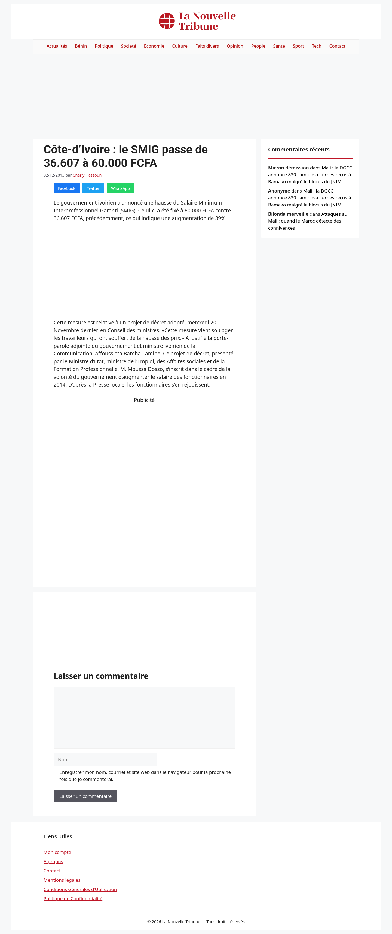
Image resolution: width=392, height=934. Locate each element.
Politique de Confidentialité (73, 898)
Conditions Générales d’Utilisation (80, 889)
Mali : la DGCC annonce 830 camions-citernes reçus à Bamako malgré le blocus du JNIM (310, 175)
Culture (180, 46)
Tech (316, 46)
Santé (279, 46)
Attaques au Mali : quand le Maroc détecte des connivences (307, 221)
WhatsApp (120, 188)
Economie (154, 46)
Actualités (57, 46)
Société (128, 46)
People (258, 46)
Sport (298, 46)
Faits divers (207, 46)
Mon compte (57, 852)
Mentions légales (62, 880)
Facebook (66, 188)
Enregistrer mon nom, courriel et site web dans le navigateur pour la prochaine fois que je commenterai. (145, 775)
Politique (104, 46)
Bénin (81, 46)
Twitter (93, 188)
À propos (53, 861)
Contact (337, 46)
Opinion (235, 46)
